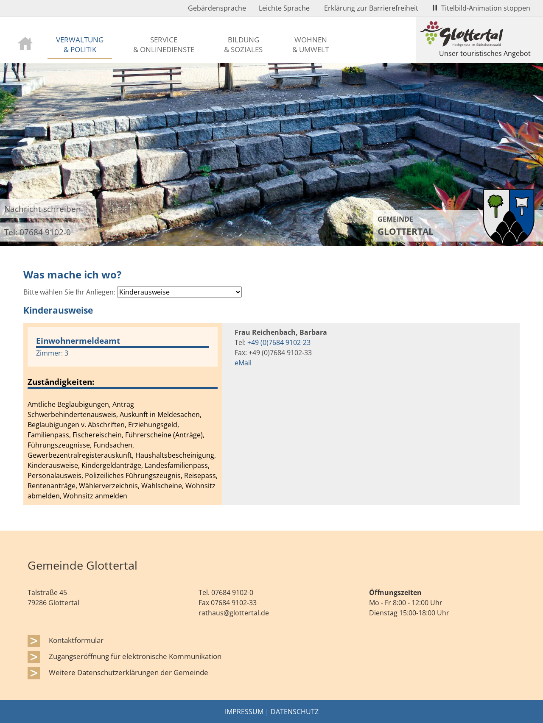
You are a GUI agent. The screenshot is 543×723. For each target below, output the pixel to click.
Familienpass (48, 434)
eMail (243, 362)
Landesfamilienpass (176, 465)
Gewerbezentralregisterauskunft (80, 455)
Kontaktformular (76, 640)
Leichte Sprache (284, 8)
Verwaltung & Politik (80, 44)
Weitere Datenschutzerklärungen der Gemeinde (128, 672)
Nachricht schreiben (42, 208)
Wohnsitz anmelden (95, 496)
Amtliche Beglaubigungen (68, 404)
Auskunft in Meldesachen (160, 414)
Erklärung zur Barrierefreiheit (371, 8)
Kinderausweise (53, 465)
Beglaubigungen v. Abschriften (76, 424)
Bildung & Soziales (243, 44)
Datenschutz (295, 711)
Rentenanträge (52, 485)
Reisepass (200, 475)
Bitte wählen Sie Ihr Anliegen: (69, 292)
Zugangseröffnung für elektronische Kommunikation (135, 656)
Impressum (244, 711)
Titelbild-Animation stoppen (481, 8)
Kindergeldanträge (111, 465)
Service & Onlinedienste (163, 44)
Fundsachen (112, 445)
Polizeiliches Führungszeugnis (133, 475)
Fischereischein (97, 434)
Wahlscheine (161, 485)
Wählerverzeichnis (108, 485)
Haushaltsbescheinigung (174, 455)
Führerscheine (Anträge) (164, 434)
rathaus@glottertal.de (234, 612)
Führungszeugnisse (59, 445)
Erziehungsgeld (152, 424)
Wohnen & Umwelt (310, 44)
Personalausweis (54, 475)
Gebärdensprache (217, 8)
